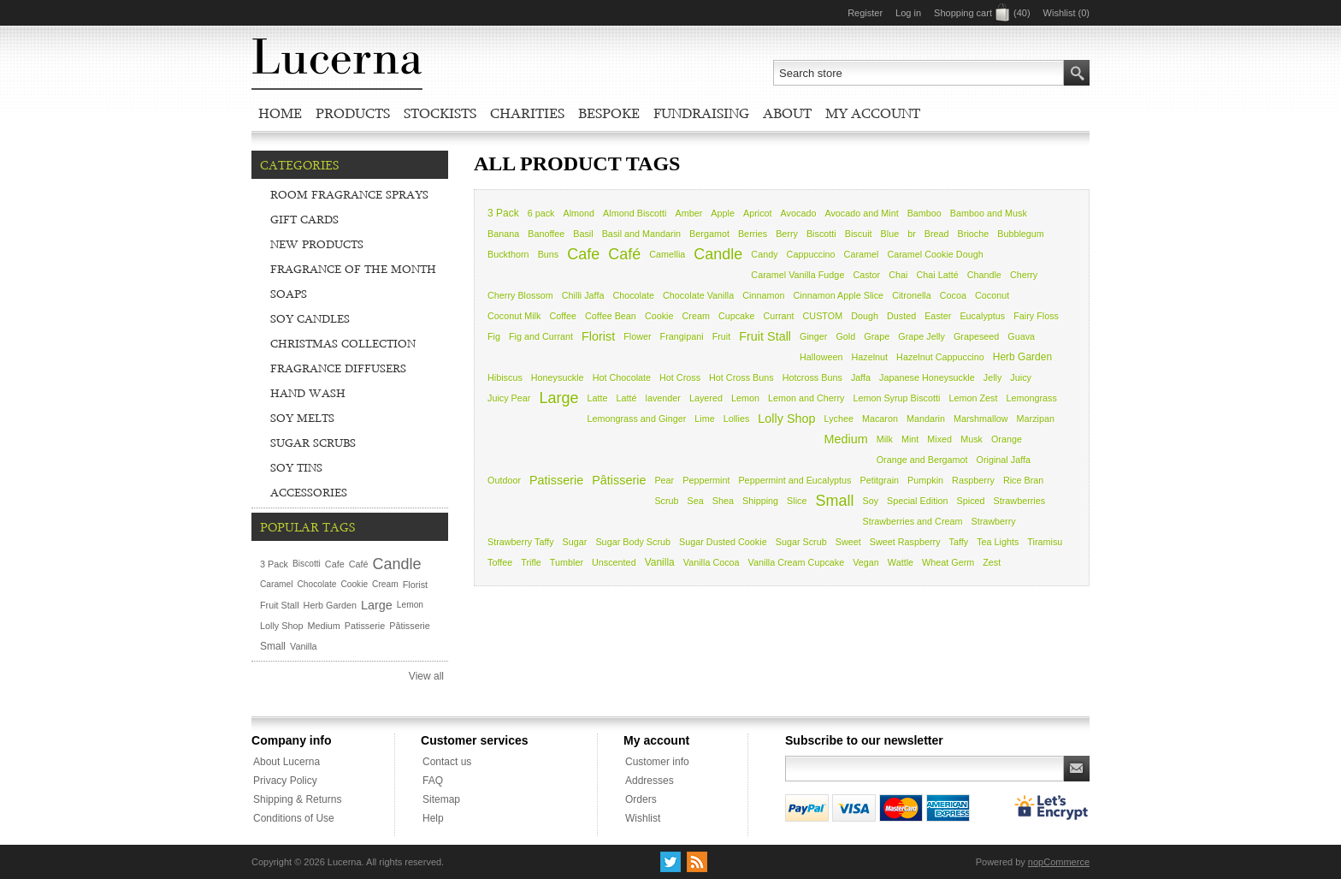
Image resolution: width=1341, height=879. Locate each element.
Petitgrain (879, 480)
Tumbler (566, 562)
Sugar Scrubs (313, 442)
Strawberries (1020, 501)
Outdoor (504, 480)
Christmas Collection (343, 343)
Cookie (659, 316)
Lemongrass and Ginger (636, 418)
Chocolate (633, 295)
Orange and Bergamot (922, 459)
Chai (898, 275)
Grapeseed (976, 336)
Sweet (848, 542)
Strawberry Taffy (520, 542)
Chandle (984, 275)
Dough (864, 316)
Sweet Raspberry (905, 542)
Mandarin (926, 418)
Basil (583, 234)
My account (872, 113)
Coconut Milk (514, 316)
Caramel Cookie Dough (935, 254)
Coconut (992, 295)
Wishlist (642, 818)
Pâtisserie (619, 480)
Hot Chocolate (622, 377)
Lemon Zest (972, 398)
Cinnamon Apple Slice (838, 295)
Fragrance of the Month (353, 268)
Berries (752, 234)
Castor (866, 275)
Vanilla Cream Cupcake (796, 562)
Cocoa (953, 295)
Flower (637, 336)
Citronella (911, 295)
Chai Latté (937, 275)
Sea (696, 501)
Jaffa (861, 377)
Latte (597, 398)
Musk (971, 439)
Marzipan (1035, 418)
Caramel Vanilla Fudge (797, 275)
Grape (876, 336)
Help (433, 818)
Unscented (614, 562)
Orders (641, 799)
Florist (598, 336)
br (911, 234)
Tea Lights (998, 542)
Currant (779, 316)
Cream (695, 316)
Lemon (745, 398)
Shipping (760, 501)
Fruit (721, 336)
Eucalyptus (982, 316)
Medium (846, 439)
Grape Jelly (921, 336)
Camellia (667, 254)
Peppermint (706, 480)
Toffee (499, 562)
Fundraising (701, 113)
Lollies (737, 418)
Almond (579, 213)
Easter (938, 316)
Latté (626, 398)
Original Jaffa (1004, 459)
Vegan (866, 562)
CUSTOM (823, 316)
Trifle (531, 562)
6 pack (541, 213)
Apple (723, 213)
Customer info (657, 762)
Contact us (446, 762)
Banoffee (546, 234)
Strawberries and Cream (913, 521)
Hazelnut (869, 357)
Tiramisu (1044, 542)
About (787, 113)
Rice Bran (1023, 480)
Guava (1021, 336)
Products (353, 113)
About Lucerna (286, 762)
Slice (796, 501)
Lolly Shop (786, 418)
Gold (845, 336)
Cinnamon (763, 295)
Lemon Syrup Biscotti (896, 398)
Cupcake (736, 316)
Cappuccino (811, 254)
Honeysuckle (557, 377)
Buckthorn (508, 254)
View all (426, 676)
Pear (664, 480)
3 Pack (503, 213)
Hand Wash (308, 393)
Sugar (575, 542)
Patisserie (556, 480)
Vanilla (660, 562)
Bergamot (709, 234)
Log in (908, 13)
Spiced (971, 501)
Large (558, 398)
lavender (662, 398)
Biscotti (821, 234)
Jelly (993, 377)
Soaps (288, 293)
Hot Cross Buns (741, 377)
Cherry (1023, 275)
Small (834, 500)
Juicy (1020, 377)
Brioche (974, 234)
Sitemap (441, 799)
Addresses (649, 781)
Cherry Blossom (520, 295)
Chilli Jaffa (583, 295)
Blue (890, 234)
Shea (723, 501)
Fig (493, 336)
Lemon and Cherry (806, 398)
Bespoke (609, 113)
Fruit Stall (765, 336)
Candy (764, 254)
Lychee (839, 418)
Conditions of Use (293, 818)
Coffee (562, 316)
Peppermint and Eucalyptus (794, 480)
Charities (527, 113)
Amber (689, 213)
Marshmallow (981, 418)
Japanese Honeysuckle (927, 377)
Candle (718, 254)
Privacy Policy (285, 781)
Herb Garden (1022, 357)
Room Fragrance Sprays (349, 194)
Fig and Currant (541, 336)
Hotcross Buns (812, 377)
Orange (1006, 439)
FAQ (432, 781)
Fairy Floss (1036, 316)
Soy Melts (302, 417)
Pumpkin (925, 480)
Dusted (901, 316)
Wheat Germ (948, 562)
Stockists (440, 113)
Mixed (939, 439)
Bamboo (924, 213)
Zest (992, 562)
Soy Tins (296, 467)
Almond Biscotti (634, 213)
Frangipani (682, 336)
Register (865, 13)
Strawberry (994, 521)
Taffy (959, 542)
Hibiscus (505, 377)
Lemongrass (1031, 398)
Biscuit (858, 234)
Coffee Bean (610, 316)
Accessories (308, 492)
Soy (871, 501)
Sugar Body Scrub (632, 542)
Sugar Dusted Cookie (723, 542)
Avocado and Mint (861, 213)
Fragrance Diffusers (338, 368)
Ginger (813, 336)
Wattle (900, 562)
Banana (503, 234)
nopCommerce (1059, 862)
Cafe (583, 254)
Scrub (666, 501)
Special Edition (917, 501)
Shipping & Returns (297, 799)
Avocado (799, 213)
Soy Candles (310, 318)
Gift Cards (304, 219)
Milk (885, 439)
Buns (548, 254)
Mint (910, 439)
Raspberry (973, 480)
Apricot (757, 213)
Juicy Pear (508, 398)
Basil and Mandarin (641, 234)
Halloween (821, 357)
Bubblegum (1020, 234)
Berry (787, 234)
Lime (704, 418)
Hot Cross (679, 377)
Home (280, 113)
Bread (937, 234)
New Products (316, 244)
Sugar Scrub (801, 542)
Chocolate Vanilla (698, 295)
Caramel (861, 254)
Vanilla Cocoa (711, 562)
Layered (706, 398)
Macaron (880, 418)
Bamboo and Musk (988, 213)
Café (624, 254)
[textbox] (918, 73)
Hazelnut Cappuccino (940, 357)
